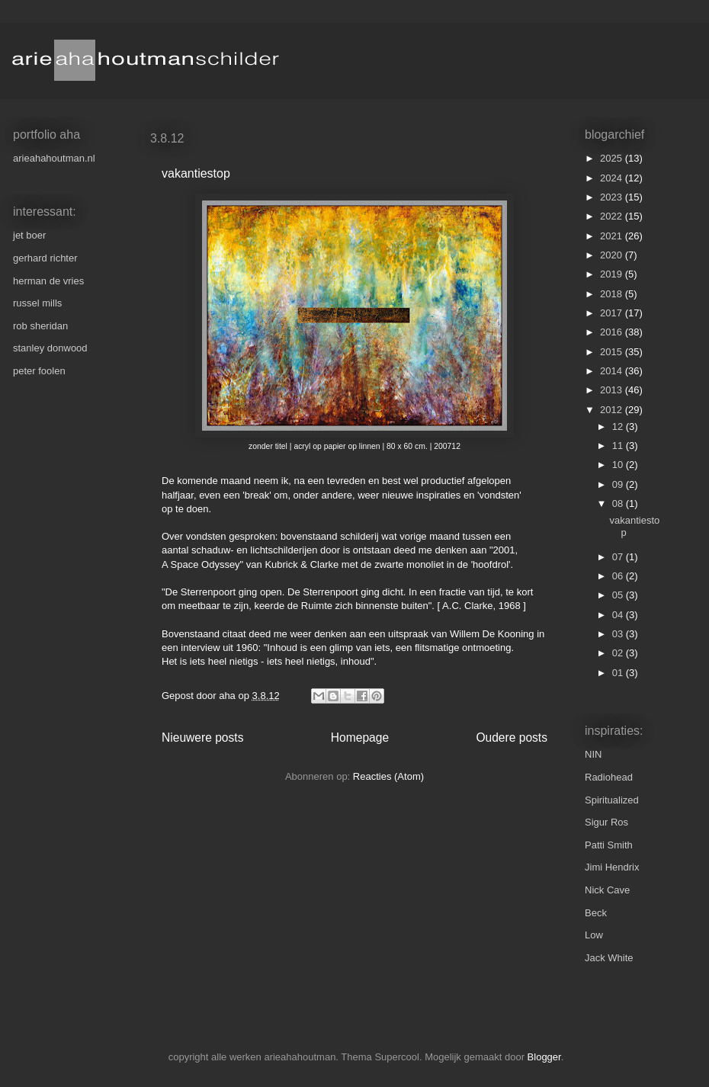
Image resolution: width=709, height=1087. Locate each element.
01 (619, 672)
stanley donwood (50, 348)
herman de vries (48, 281)
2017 (612, 313)
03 (619, 634)
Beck (596, 913)
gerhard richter (45, 258)
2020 (612, 255)
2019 (612, 274)
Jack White (609, 958)
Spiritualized (612, 800)
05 (619, 595)
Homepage (360, 737)
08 (619, 503)
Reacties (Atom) (388, 776)
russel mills (37, 303)
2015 (612, 352)
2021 (612, 236)
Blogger (544, 1057)
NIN (593, 754)
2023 (612, 197)
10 (619, 464)
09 (619, 484)
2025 (612, 158)
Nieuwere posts (202, 737)
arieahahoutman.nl (54, 158)
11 (619, 445)
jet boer (29, 235)
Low (594, 935)
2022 (612, 216)
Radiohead (609, 777)
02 (619, 653)
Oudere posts (511, 737)
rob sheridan (40, 326)
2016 (612, 332)
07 (619, 557)
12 (619, 426)
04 (619, 614)
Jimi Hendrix (612, 867)
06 (619, 576)
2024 (612, 178)
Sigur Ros (606, 822)
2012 (612, 409)
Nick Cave (607, 890)
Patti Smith (609, 845)
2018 (612, 294)
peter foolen (39, 371)
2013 (612, 390)
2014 (612, 371)
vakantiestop (196, 173)
